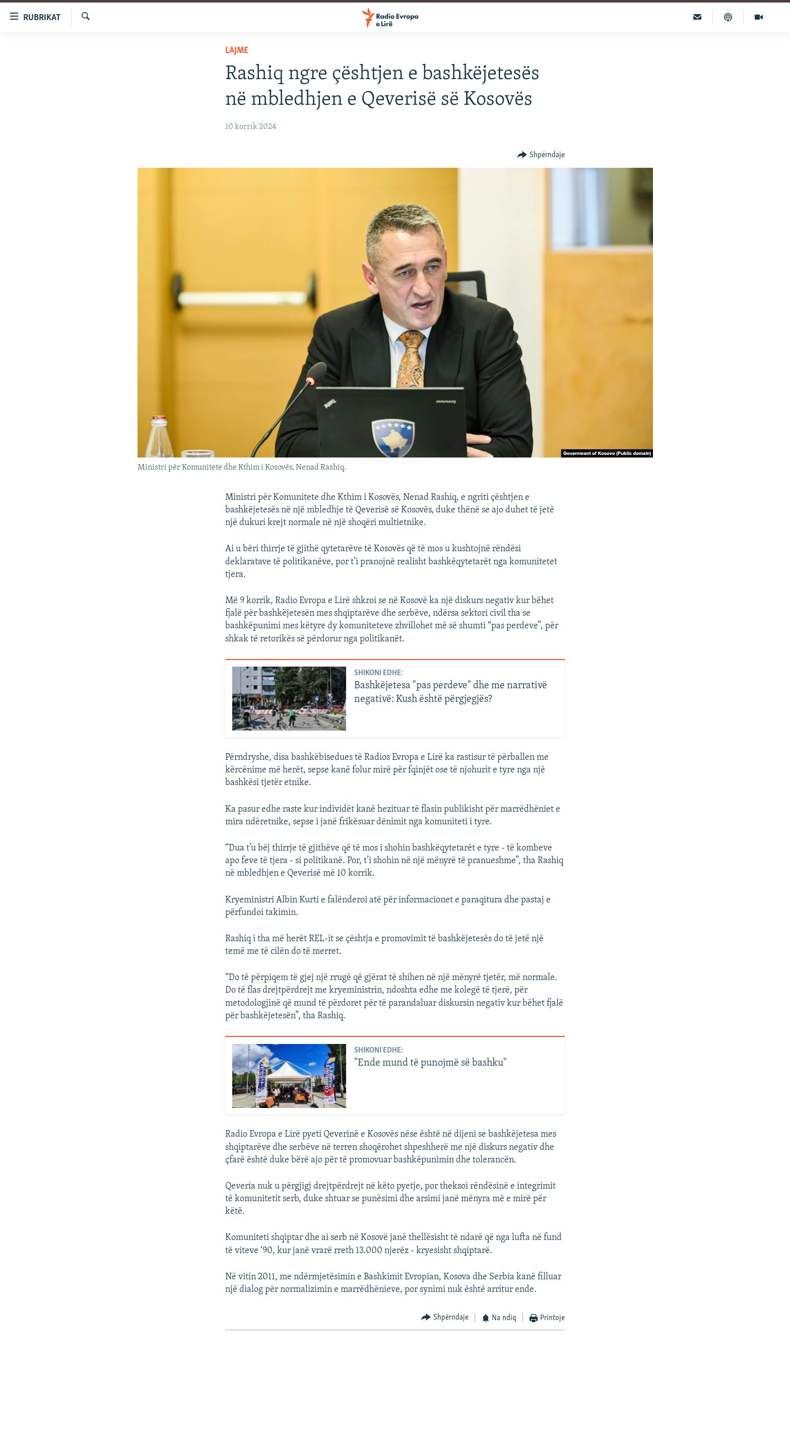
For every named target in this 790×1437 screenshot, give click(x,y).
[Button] (541, 155)
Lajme (236, 50)
